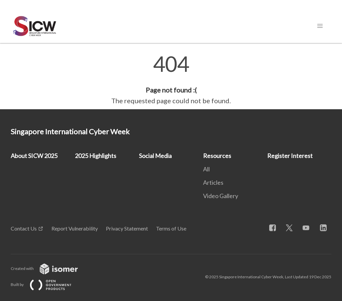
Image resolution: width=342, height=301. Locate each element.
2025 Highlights (95, 155)
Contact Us (24, 228)
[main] (171, 79)
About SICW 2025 (34, 155)
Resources (217, 155)
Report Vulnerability (74, 228)
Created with (50, 268)
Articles (213, 182)
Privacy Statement (127, 228)
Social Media (155, 155)
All (206, 169)
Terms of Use (171, 228)
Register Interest (290, 155)
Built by (46, 284)
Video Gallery (220, 195)
